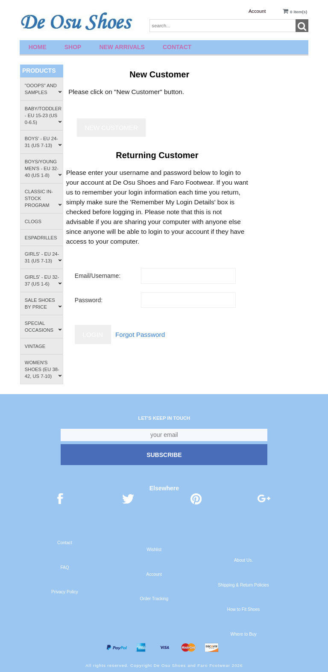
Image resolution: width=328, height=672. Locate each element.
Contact (177, 47)
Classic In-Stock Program (43, 198)
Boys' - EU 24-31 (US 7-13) (43, 142)
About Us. (243, 560)
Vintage (35, 346)
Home (38, 47)
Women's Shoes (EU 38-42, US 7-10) (43, 369)
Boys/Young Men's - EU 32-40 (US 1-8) (43, 168)
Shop (73, 47)
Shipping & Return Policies (243, 585)
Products (39, 70)
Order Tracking (154, 598)
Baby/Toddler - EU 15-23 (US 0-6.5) (43, 115)
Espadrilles (41, 237)
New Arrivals (122, 47)
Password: (88, 300)
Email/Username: (97, 275)
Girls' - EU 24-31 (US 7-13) (43, 257)
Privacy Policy (64, 591)
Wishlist (153, 549)
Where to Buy (243, 634)
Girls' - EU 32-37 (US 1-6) (43, 280)
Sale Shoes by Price (43, 303)
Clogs (33, 221)
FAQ (64, 567)
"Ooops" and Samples (43, 89)
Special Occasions (43, 327)
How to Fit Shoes (243, 609)
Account (257, 11)
